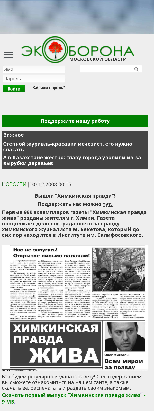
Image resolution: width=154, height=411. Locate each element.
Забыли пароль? (49, 87)
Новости (14, 184)
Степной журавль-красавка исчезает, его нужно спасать (67, 146)
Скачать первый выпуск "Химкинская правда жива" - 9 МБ (74, 398)
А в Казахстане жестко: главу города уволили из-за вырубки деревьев (72, 160)
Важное (13, 134)
